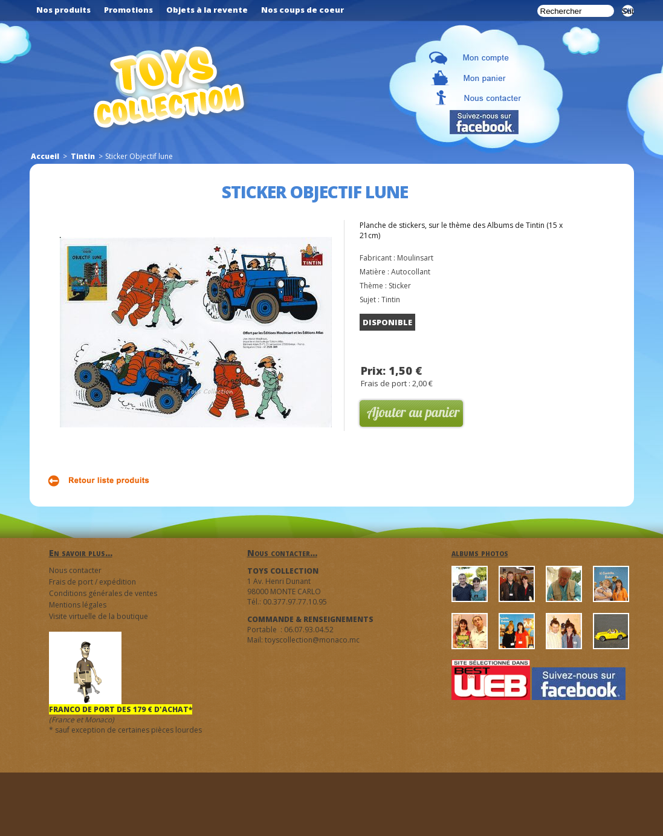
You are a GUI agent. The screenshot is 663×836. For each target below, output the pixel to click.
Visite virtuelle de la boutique (98, 616)
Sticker (400, 285)
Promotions (128, 9)
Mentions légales (77, 605)
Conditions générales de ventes (103, 593)
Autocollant (410, 272)
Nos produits (63, 9)
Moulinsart (415, 258)
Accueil (45, 156)
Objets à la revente (207, 9)
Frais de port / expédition (92, 582)
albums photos (479, 553)
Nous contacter (75, 570)
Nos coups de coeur (302, 9)
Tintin (83, 156)
